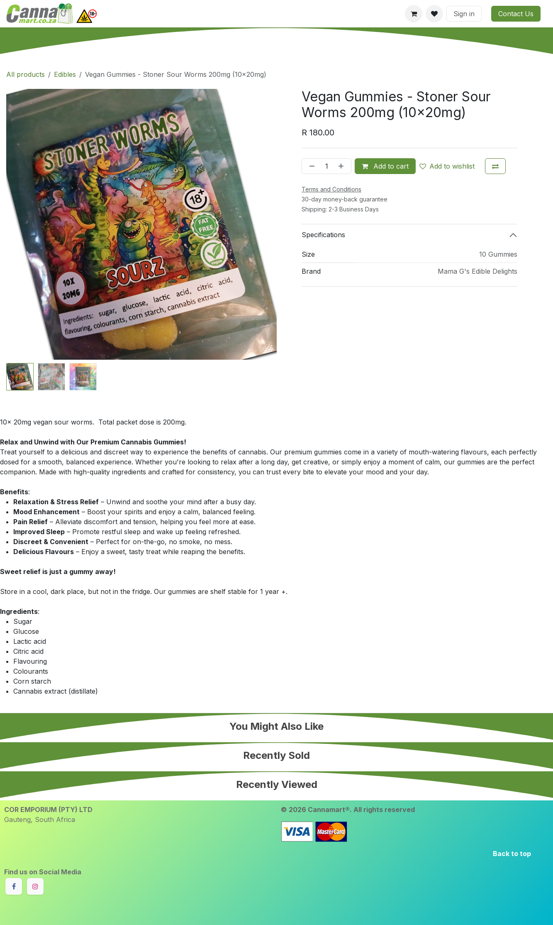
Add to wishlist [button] (447, 166)
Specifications (323, 235)
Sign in (464, 14)
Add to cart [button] (385, 166)
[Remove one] (310, 166)
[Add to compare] (495, 166)
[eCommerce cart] (413, 13)
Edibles (65, 74)
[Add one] (342, 166)
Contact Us (516, 14)
